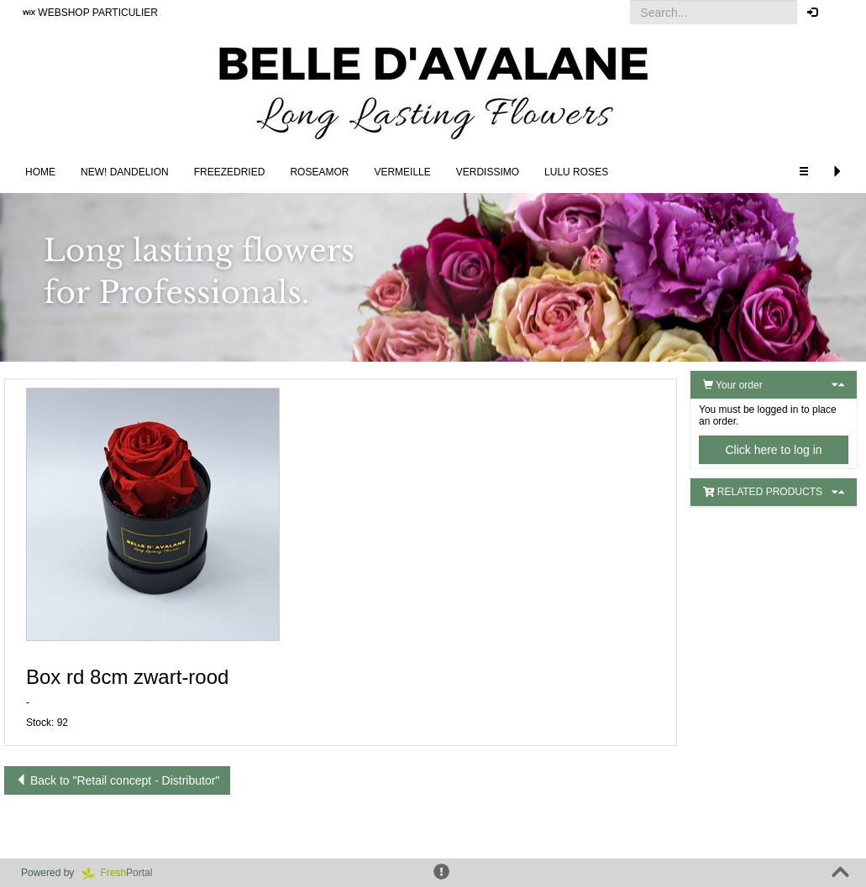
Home (40, 172)
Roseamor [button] (319, 172)
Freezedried (229, 172)
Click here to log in (773, 450)
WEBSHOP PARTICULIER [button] (90, 12)
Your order (733, 385)
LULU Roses (576, 172)
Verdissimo (487, 172)
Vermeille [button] (402, 172)
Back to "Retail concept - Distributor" (117, 780)
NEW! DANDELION (125, 172)
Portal (122, 873)
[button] (840, 12)
